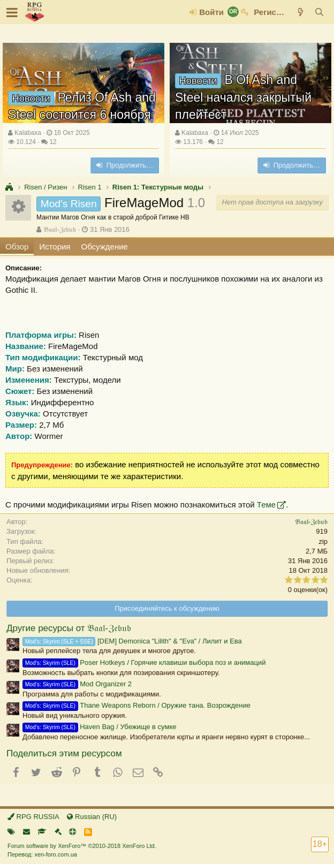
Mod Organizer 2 (77, 684)
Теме (266, 504)
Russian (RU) (92, 817)
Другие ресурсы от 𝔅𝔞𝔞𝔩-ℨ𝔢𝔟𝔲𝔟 (68, 628)
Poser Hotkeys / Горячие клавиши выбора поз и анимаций (144, 662)
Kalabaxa (27, 133)
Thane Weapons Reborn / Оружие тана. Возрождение (136, 705)
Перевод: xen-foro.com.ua (42, 854)
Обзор (16, 246)
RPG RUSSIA (33, 817)
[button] (12, 12)
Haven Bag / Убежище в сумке (99, 727)
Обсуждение (104, 246)
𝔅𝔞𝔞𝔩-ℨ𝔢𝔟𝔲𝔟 (59, 229)
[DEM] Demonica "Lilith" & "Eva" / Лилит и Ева (132, 641)
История (54, 246)
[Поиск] (319, 12)
